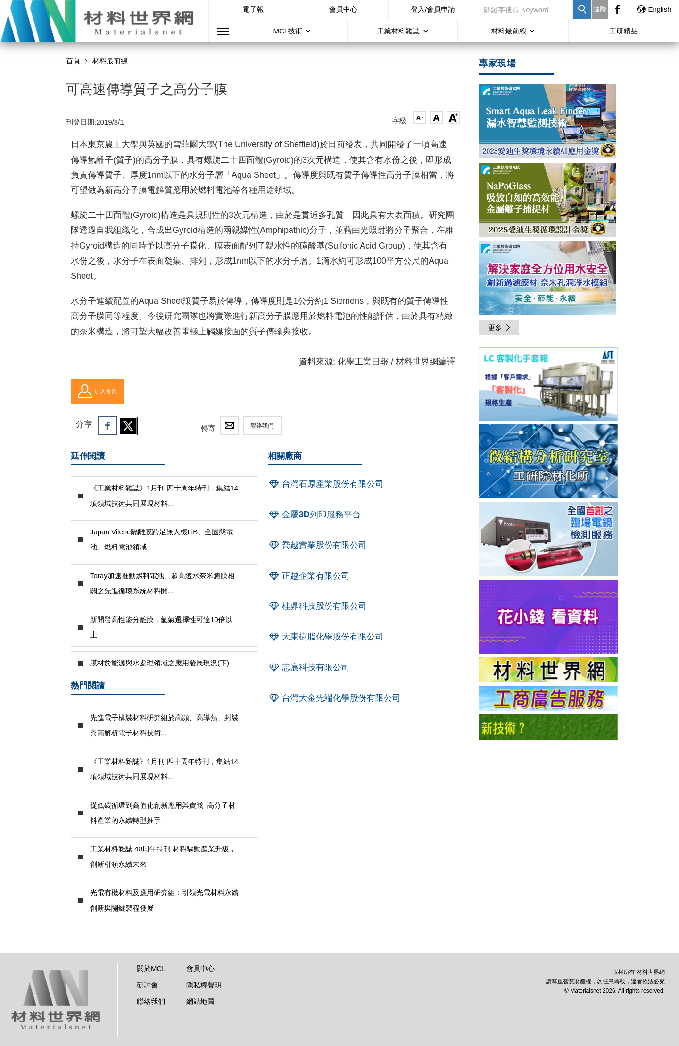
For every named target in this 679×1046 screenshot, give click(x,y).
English (653, 9)
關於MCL (151, 968)
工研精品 (623, 31)
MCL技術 (287, 31)
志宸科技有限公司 (309, 667)
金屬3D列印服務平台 (314, 514)
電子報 (253, 9)
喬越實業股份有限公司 (317, 545)
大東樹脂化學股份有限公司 (326, 636)
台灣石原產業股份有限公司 (326, 484)
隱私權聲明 (204, 985)
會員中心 (343, 9)
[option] (548, 385)
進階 (599, 9)
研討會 (147, 985)
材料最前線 (508, 31)
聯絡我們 (262, 426)
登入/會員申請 (433, 9)
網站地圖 (200, 1001)
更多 (500, 328)
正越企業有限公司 (309, 576)
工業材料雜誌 (398, 31)
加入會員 (97, 391)
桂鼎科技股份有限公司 (317, 606)
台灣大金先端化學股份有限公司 (334, 698)
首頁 (73, 61)
